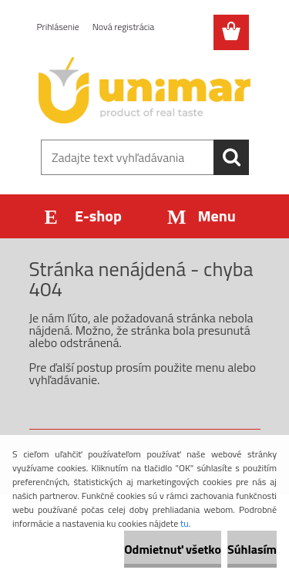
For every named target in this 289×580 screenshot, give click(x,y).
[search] (231, 157)
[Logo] (144, 90)
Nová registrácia (123, 26)
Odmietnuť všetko (172, 549)
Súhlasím (252, 549)
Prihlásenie (58, 26)
